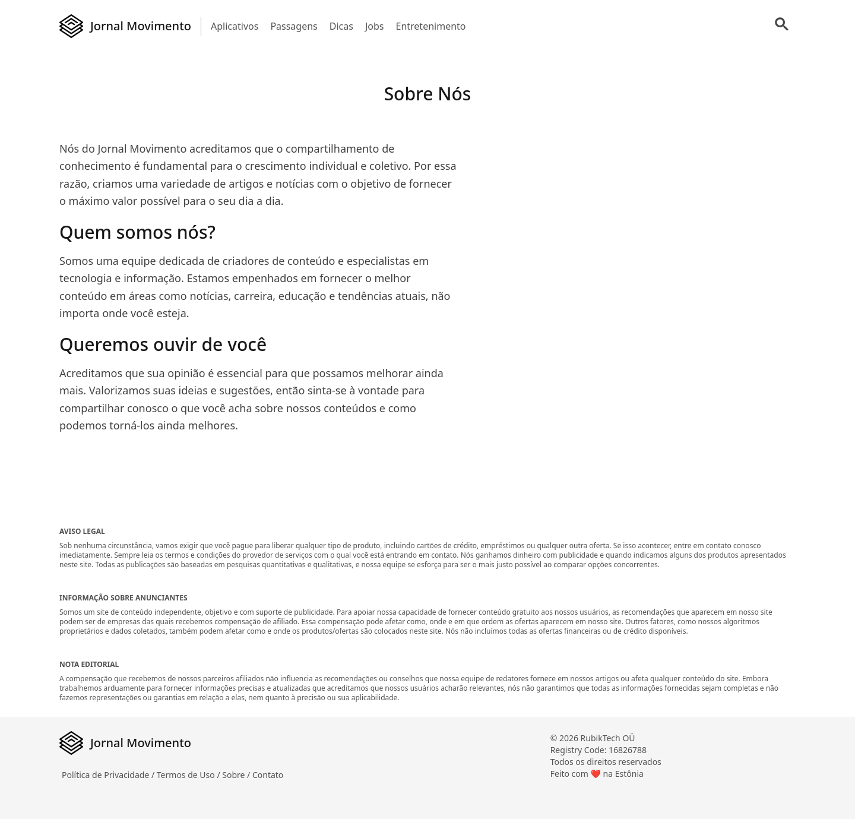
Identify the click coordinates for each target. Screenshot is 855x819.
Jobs (374, 26)
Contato (267, 774)
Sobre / (237, 774)
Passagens (293, 26)
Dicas (341, 26)
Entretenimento (430, 26)
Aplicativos (234, 26)
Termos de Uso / (189, 774)
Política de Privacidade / (109, 774)
